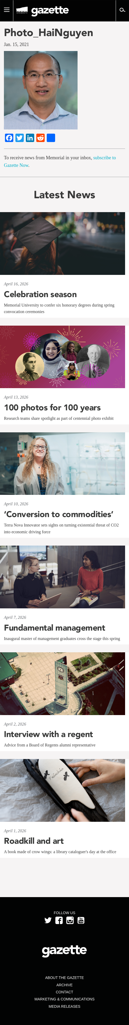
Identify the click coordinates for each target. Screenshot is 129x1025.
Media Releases (64, 1006)
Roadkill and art (33, 841)
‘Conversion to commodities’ (58, 514)
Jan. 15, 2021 (16, 44)
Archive (64, 985)
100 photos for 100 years (52, 407)
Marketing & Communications (64, 999)
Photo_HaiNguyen (48, 32)
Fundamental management (54, 627)
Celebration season (40, 294)
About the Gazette (64, 978)
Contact (64, 992)
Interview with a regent (48, 734)
